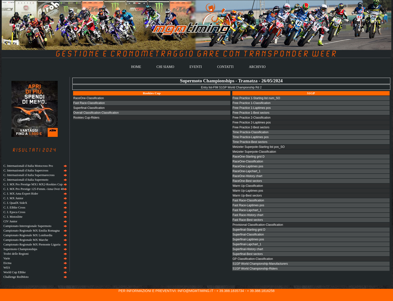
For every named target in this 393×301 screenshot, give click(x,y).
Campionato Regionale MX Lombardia (27, 235)
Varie (6, 258)
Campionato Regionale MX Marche (25, 240)
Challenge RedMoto (15, 277)
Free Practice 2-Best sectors (251, 127)
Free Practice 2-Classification (252, 117)
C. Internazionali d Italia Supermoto (25, 179)
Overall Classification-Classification (96, 112)
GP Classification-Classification (253, 259)
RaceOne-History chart (247, 176)
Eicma (7, 263)
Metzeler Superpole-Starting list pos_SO (259, 147)
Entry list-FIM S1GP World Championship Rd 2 (231, 87)
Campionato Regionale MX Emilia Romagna (31, 230)
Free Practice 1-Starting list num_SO (256, 98)
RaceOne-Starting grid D (248, 156)
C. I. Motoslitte (12, 216)
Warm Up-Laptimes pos (248, 190)
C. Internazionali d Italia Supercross (25, 170)
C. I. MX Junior (13, 198)
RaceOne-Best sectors (247, 181)
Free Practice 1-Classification (252, 103)
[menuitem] (34, 166)
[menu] (34, 221)
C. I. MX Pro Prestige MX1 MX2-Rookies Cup (33, 184)
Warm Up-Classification (248, 186)
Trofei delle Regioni (15, 253)
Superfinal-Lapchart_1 (247, 244)
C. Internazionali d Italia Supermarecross (29, 175)
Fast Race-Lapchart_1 (247, 210)
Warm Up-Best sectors (247, 195)
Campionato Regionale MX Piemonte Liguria (31, 244)
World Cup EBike (14, 272)
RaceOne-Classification (88, 98)
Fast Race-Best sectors (248, 220)
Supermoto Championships (20, 249)
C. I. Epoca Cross (14, 212)
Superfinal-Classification (89, 108)
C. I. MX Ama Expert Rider (20, 193)
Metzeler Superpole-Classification (254, 151)
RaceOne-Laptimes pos (248, 166)
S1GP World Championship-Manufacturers (260, 263)
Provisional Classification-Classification (258, 224)
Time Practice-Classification (251, 132)
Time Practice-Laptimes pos (251, 137)
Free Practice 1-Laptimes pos (252, 108)
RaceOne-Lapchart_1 (247, 171)
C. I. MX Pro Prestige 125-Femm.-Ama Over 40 (33, 189)
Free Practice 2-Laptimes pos (252, 122)
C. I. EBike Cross (14, 207)
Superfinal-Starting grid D (249, 229)
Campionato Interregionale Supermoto (27, 226)
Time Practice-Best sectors (250, 142)
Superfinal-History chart (248, 249)
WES (6, 267)
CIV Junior (10, 221)
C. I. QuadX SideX (15, 203)
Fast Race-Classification (89, 103)
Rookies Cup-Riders (86, 117)
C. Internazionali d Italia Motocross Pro (28, 166)
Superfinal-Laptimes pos (248, 239)
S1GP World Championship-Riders (255, 268)
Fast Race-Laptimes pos (248, 205)
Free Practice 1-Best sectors (251, 112)
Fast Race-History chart (248, 215)
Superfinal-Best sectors (248, 254)
